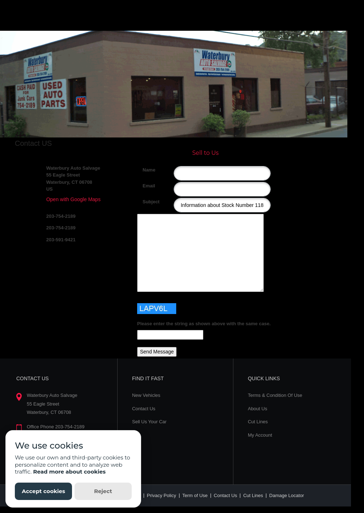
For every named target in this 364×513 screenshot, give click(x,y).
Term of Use (195, 495)
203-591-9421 (61, 239)
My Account (260, 435)
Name (145, 170)
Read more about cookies (69, 471)
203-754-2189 (61, 216)
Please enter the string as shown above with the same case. (204, 323)
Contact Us (143, 408)
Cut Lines (258, 421)
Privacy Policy (161, 495)
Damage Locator (286, 495)
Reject (103, 491)
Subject (145, 201)
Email (145, 185)
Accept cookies (43, 491)
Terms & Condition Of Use (275, 395)
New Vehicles (146, 395)
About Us (257, 408)
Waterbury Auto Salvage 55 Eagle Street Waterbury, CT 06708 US (73, 178)
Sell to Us (205, 152)
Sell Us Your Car (149, 421)
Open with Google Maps (73, 199)
